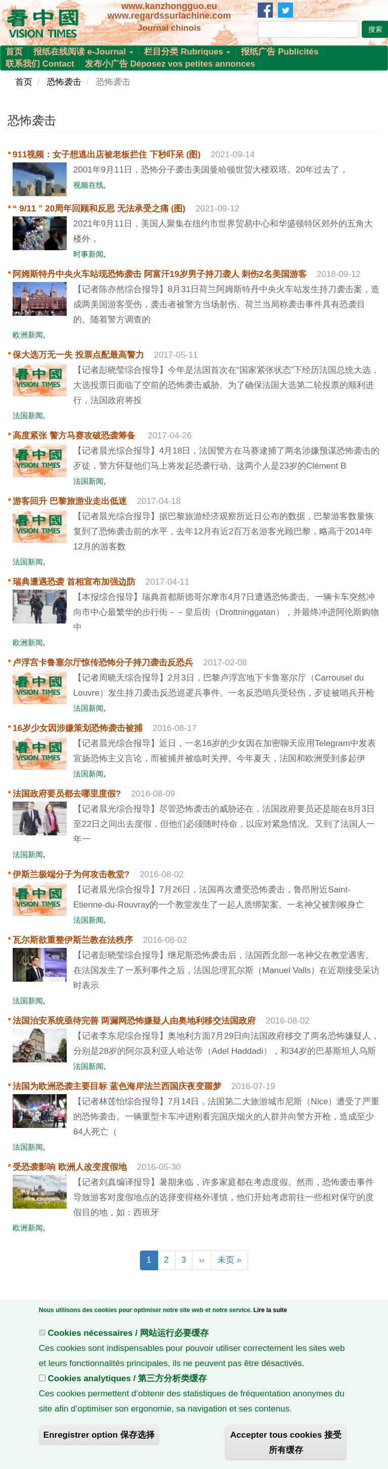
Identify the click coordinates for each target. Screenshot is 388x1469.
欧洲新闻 (28, 334)
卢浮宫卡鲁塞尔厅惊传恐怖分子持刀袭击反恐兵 (103, 662)
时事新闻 (88, 254)
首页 (14, 51)
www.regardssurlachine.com (169, 16)
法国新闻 (28, 415)
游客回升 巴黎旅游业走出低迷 (70, 501)
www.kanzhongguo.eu (169, 6)
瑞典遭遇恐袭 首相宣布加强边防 (74, 582)
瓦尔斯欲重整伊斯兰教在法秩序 (73, 940)
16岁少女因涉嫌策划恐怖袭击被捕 (77, 728)
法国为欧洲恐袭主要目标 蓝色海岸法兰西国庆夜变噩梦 (117, 1086)
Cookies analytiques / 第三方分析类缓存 (127, 1380)
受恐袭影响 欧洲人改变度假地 (70, 1167)
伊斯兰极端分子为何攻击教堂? (71, 874)
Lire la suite (270, 1312)
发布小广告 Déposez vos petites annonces (170, 64)
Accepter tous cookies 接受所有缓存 (286, 1444)
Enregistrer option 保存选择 (99, 1437)
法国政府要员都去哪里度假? (67, 794)
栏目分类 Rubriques (187, 51)
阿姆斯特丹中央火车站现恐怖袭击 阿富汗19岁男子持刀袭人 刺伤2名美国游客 (160, 274)
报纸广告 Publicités (279, 51)
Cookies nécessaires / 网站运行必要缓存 (128, 1335)
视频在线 (88, 185)
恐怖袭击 (64, 82)
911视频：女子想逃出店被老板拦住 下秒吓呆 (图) (107, 154)
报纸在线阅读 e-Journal (83, 51)
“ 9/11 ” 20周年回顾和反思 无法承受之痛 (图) (99, 208)
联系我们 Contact (40, 64)
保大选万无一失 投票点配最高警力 (78, 355)
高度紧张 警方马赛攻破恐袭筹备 (75, 435)
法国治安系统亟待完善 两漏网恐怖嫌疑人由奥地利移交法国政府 (134, 1021)
